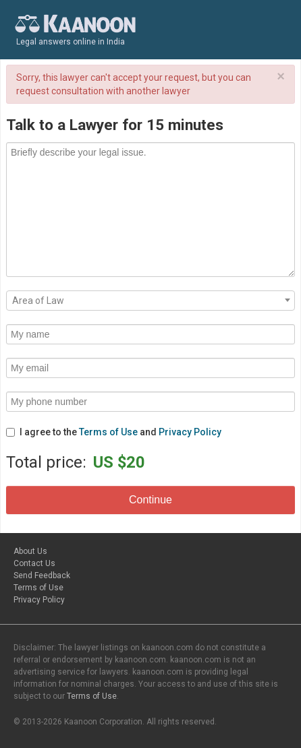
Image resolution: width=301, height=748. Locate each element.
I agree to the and (113, 432)
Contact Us (34, 563)
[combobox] (150, 300)
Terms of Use (108, 432)
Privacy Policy (190, 432)
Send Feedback (41, 575)
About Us (30, 551)
